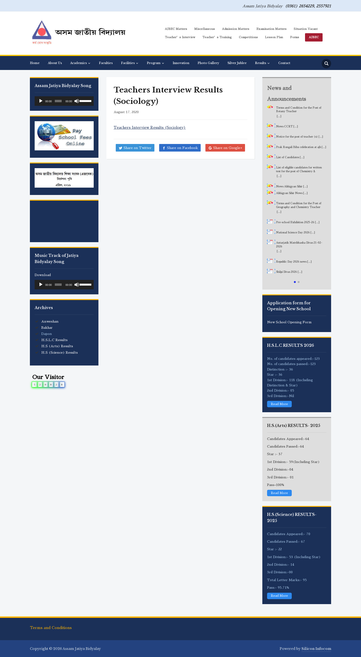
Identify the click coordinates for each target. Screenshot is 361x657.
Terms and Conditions (51, 627)
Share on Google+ (227, 147)
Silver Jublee (237, 63)
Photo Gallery (208, 63)
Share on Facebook (182, 147)
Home (35, 63)
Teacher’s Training (217, 37)
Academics (78, 63)
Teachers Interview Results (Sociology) (150, 127)
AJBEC (314, 37)
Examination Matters (271, 29)
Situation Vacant (306, 29)
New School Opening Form (289, 322)
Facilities (128, 63)
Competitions (248, 37)
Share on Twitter (138, 147)
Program (154, 63)
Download (43, 275)
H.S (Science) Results (59, 352)
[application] (64, 101)
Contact (284, 63)
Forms (294, 37)
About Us (55, 63)
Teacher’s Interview (180, 37)
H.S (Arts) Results (57, 346)
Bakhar (47, 327)
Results (260, 63)
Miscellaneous (204, 29)
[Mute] (76, 101)
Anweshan (50, 321)
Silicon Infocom (316, 648)
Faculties (106, 63)
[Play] (40, 101)
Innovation (181, 63)
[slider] (58, 101)
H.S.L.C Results (54, 340)
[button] (295, 282)
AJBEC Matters (176, 29)
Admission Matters (235, 29)
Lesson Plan (274, 37)
